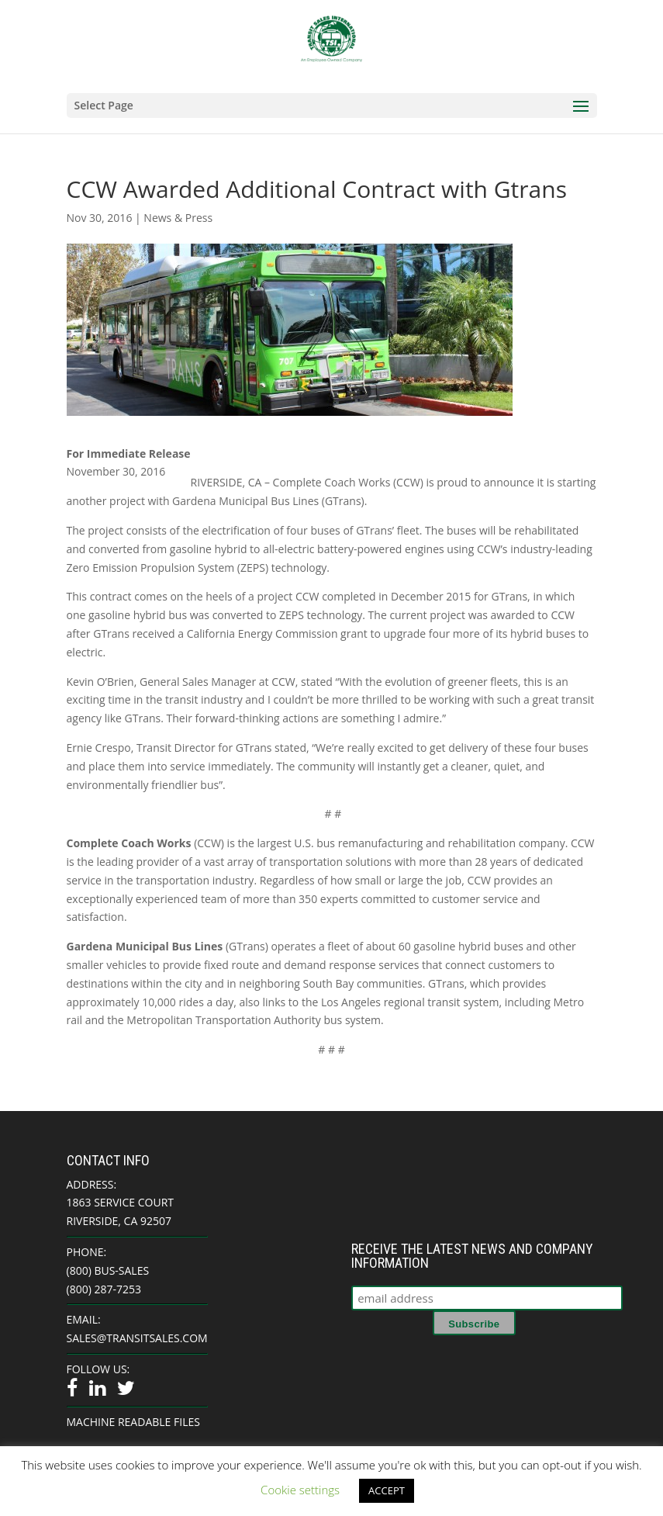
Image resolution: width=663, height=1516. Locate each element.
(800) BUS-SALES (108, 1270)
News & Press (177, 217)
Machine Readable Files (133, 1421)
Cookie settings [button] (300, 1489)
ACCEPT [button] (386, 1490)
